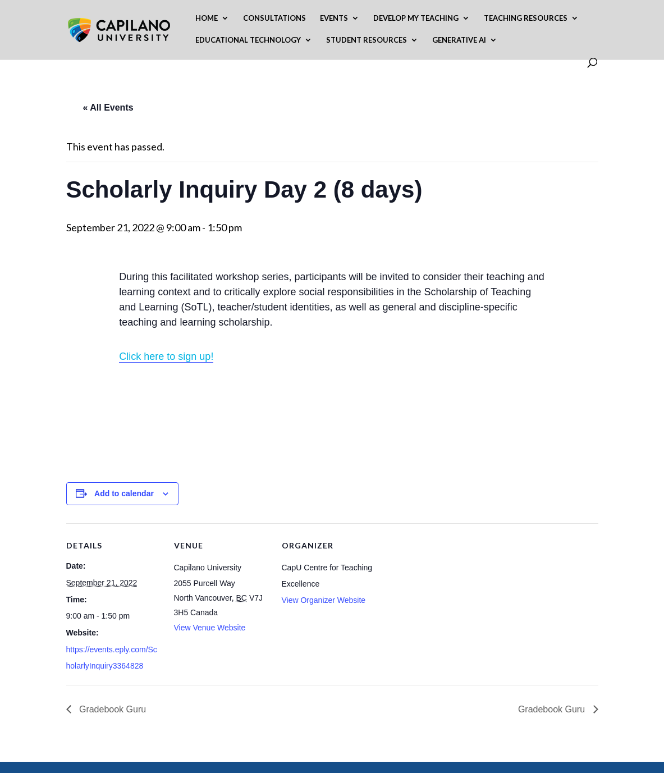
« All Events (108, 107)
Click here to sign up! (166, 356)
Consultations (274, 18)
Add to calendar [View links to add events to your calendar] (124, 493)
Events (334, 18)
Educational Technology (248, 40)
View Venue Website (210, 627)
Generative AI (459, 40)
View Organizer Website (324, 600)
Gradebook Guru (111, 709)
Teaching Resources (525, 18)
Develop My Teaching (416, 18)
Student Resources (366, 40)
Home (206, 18)
